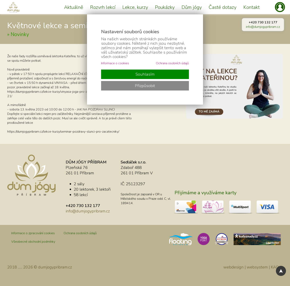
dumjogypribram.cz (55, 267)
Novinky (20, 34)
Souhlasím (145, 74)
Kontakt (251, 7)
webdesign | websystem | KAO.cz (253, 267)
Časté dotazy (222, 7)
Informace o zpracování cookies (33, 233)
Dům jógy (191, 7)
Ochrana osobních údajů (80, 233)
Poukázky (165, 7)
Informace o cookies (115, 63)
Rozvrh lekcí (102, 7)
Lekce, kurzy (135, 7)
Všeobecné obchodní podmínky (33, 241)
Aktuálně (73, 7)
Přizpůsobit (145, 85)
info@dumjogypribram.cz (263, 27)
